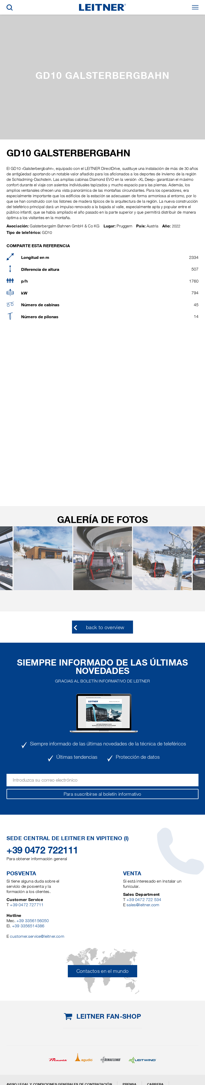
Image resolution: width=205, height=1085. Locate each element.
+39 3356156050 (32, 920)
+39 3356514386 (28, 925)
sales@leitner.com (142, 904)
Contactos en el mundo (102, 971)
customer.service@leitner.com (37, 936)
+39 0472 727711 (27, 904)
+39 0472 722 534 (143, 899)
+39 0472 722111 (42, 850)
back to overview (105, 627)
